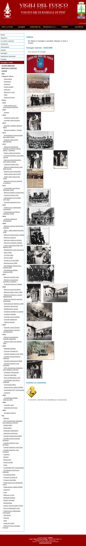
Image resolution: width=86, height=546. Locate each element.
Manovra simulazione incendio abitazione (10, 338)
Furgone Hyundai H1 (11, 351)
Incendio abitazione (10, 319)
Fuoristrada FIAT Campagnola (14, 390)
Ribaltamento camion (11, 309)
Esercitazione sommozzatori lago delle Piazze (13, 136)
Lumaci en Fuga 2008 (11, 260)
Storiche (6, 518)
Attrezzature (5, 47)
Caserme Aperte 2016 (11, 118)
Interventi (7, 89)
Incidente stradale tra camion (13, 311)
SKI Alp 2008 (8, 258)
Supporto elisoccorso (11, 306)
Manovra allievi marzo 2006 (13, 292)
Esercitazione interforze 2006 (13, 304)
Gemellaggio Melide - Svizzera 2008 (10, 271)
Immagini (4, 53)
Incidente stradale (10, 314)
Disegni (6, 112)
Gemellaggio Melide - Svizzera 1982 (10, 399)
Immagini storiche (9, 68)
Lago (5, 492)
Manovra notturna (10, 237)
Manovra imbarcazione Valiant (14, 235)
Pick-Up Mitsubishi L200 (12, 378)
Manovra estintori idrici (11, 277)
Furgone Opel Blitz (10, 375)
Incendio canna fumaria (12, 120)
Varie (5, 95)
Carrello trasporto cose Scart (13, 354)
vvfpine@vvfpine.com (45, 543)
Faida (5, 465)
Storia (3, 35)
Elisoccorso (7, 460)
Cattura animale (9, 322)
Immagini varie (9, 405)
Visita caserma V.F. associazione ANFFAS (10, 106)
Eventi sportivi (8, 87)
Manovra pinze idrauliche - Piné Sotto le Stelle (12, 161)
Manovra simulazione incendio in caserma (10, 280)
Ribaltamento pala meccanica (14, 250)
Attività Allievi (7, 425)
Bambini (6, 418)
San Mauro (7, 515)
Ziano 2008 (7, 252)
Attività (3, 50)
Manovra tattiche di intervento (14, 192)
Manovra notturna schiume (13, 240)
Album (4, 71)
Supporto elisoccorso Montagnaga (10, 140)
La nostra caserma (7, 41)
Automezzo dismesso (10, 433)
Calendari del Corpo (10, 408)
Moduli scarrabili (8, 500)
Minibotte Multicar (10, 348)
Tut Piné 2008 (8, 255)
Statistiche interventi (8, 56)
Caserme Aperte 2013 (11, 164)
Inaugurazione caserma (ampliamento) (11, 331)
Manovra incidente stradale (13, 243)
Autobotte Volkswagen (11, 372)
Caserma (7, 84)
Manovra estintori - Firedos (13, 130)
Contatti (3, 59)
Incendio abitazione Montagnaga (10, 220)
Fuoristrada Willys (10, 385)
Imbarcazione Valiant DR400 (13, 387)
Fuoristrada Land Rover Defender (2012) (11, 189)
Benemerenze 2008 (10, 263)
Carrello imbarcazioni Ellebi (13, 361)
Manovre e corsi (9, 92)
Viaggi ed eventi (9, 97)
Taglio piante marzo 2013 (12, 174)
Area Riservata (82, 23)
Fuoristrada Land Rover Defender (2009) (11, 213)
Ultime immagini (8, 66)
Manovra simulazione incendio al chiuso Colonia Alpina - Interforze (12, 148)
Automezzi (4, 44)
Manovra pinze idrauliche (12, 171)
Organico (4, 38)
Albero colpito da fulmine (12, 153)
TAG (3, 74)
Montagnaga (7, 503)
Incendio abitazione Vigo (12, 202)
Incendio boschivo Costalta (13, 284)
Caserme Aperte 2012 (11, 195)
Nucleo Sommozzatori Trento (13, 505)
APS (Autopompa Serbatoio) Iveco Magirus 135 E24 (13, 369)
